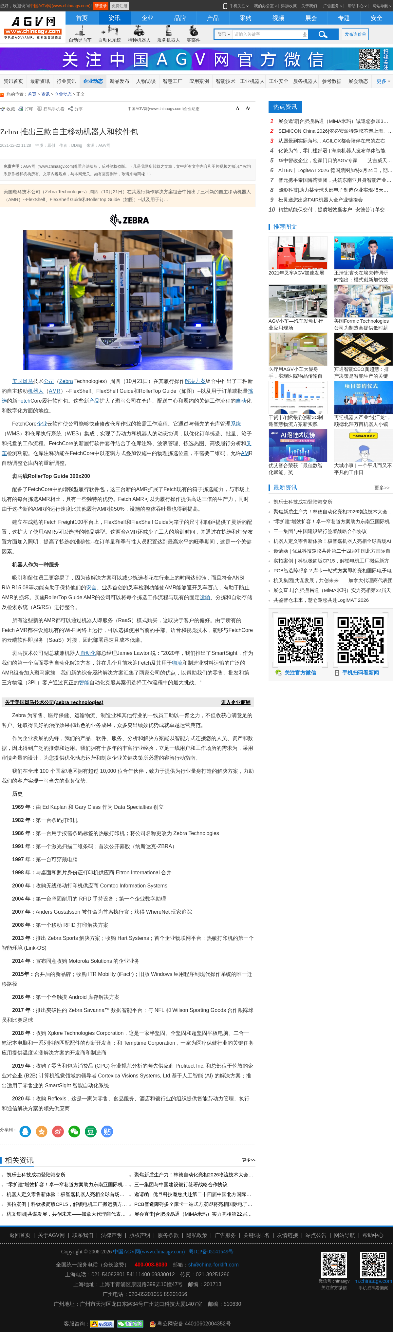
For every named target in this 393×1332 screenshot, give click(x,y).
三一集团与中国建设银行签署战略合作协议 (181, 1184)
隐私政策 (196, 1235)
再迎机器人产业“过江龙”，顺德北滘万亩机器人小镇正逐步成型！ (362, 424)
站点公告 (316, 1235)
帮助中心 (356, 6)
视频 (278, 18)
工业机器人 (252, 81)
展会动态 (358, 81)
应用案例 (199, 81)
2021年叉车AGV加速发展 (296, 273)
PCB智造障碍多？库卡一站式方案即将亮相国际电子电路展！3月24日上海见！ (219, 1204)
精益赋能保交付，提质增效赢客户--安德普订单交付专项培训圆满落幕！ (335, 209)
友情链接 (287, 1235)
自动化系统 (109, 40)
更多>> (248, 1160)
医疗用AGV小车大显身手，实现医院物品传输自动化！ (296, 376)
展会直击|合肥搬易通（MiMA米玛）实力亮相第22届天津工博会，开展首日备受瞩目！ (227, 1214)
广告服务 (331, 6)
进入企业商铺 (236, 702)
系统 (236, 424)
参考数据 (332, 81)
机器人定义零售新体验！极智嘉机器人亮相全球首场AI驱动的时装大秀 (83, 1194)
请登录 (101, 6)
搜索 (323, 34)
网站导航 (380, 6)
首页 (82, 18)
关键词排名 (256, 1235)
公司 (49, 381)
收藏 (11, 108)
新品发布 (119, 81)
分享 (78, 108)
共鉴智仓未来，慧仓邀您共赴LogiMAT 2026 (321, 600)
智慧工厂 (172, 81)
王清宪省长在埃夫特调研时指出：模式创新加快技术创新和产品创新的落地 (361, 279)
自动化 (88, 653)
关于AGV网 (51, 1235)
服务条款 (168, 1235)
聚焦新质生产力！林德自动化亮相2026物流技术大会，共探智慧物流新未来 (215, 1174)
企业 (147, 18)
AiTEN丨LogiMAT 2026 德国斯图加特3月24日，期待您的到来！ (335, 170)
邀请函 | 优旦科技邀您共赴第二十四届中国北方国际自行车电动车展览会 (212, 1194)
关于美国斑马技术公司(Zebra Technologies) (54, 702)
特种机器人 (139, 40)
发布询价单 (355, 34)
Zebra (66, 381)
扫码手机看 (54, 108)
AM (245, 453)
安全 (377, 18)
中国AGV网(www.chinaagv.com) (60, 5)
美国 (17, 381)
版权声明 (139, 1235)
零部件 (193, 40)
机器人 (36, 391)
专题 (344, 18)
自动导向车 (80, 40)
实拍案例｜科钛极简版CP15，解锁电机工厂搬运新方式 (67, 1204)
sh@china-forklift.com (213, 1264)
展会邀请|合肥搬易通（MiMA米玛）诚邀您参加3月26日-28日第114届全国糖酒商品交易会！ (335, 121)
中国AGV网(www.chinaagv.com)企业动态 (163, 108)
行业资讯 (66, 81)
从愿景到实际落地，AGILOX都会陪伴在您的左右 (331, 140)
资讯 (115, 18)
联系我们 (82, 1235)
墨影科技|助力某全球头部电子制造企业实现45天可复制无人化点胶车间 (335, 190)
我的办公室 (264, 6)
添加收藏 (289, 6)
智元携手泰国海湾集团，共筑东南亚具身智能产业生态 (335, 180)
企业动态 (93, 81)
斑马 (28, 381)
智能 (84, 682)
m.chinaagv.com (373, 1281)
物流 (177, 663)
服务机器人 (168, 40)
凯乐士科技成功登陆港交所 (36, 1174)
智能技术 (225, 81)
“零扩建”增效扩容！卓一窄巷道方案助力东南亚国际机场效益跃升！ (79, 1184)
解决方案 (195, 381)
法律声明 (111, 1235)
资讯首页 (13, 81)
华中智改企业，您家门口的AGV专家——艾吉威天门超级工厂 (335, 160)
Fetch (23, 401)
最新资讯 (40, 81)
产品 (213, 18)
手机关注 (236, 6)
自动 (241, 401)
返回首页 (19, 1235)
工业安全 (279, 81)
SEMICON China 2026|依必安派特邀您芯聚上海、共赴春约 (335, 131)
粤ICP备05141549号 (211, 1251)
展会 (311, 18)
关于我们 (309, 6)
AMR (55, 391)
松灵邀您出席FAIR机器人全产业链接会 (320, 199)
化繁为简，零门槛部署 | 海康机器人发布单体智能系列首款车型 (335, 150)
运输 (205, 597)
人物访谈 (146, 81)
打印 (29, 108)
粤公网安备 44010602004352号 (190, 1324)
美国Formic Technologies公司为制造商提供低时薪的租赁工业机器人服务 (361, 327)
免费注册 (119, 6)
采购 (246, 18)
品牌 (180, 18)
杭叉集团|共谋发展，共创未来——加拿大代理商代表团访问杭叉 (76, 1214)
